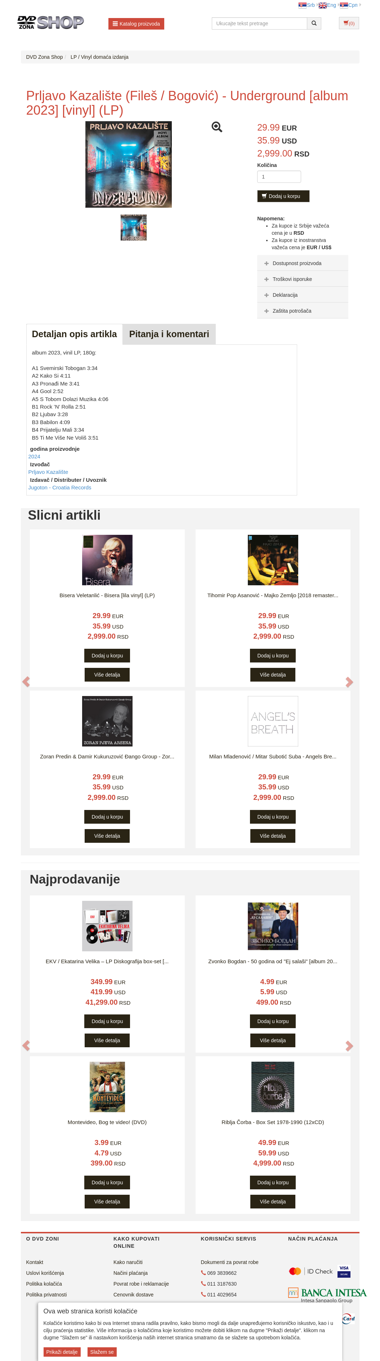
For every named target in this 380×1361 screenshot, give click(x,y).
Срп (348, 5)
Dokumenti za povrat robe (230, 1262)
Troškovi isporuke (287, 279)
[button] (26, 681)
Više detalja (107, 675)
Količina (267, 165)
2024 (34, 456)
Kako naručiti (128, 1262)
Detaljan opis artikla (74, 334)
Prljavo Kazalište (48, 472)
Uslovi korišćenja (45, 1273)
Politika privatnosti (46, 1295)
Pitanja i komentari (169, 334)
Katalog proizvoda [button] (136, 24)
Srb (306, 5)
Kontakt (34, 1262)
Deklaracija (280, 295)
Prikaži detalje (62, 1352)
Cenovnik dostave (133, 1295)
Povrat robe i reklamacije (141, 1284)
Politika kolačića (44, 1284)
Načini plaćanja (130, 1273)
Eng (327, 5)
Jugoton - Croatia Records (59, 487)
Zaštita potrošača (287, 311)
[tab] (302, 263)
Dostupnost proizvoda (292, 263)
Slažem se (102, 1352)
